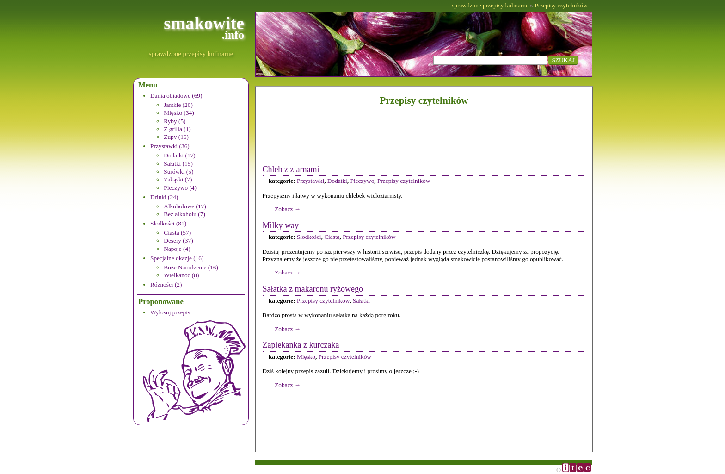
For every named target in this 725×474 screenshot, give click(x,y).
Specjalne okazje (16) (176, 258)
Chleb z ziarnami (291, 169)
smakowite (204, 27)
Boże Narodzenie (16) (191, 267)
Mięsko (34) (179, 112)
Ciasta (331, 236)
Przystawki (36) (170, 146)
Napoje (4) (177, 248)
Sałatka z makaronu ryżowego (313, 288)
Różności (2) (166, 284)
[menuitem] (197, 117)
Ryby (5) (174, 121)
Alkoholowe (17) (185, 206)
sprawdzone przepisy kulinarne (191, 53)
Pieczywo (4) (180, 187)
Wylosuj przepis (170, 312)
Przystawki (310, 180)
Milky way (281, 225)
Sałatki (361, 300)
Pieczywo (362, 180)
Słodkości (309, 236)
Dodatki (337, 180)
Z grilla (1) (177, 128)
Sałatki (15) (178, 163)
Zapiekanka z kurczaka (301, 344)
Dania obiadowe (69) (176, 95)
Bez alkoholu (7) (184, 214)
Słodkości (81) (168, 223)
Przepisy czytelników (561, 5)
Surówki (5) (178, 171)
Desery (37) (178, 240)
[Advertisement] (424, 135)
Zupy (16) (176, 136)
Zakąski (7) (178, 179)
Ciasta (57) (177, 232)
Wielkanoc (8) (181, 275)
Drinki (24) (164, 196)
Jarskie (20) (178, 104)
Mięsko (306, 356)
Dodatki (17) (179, 155)
